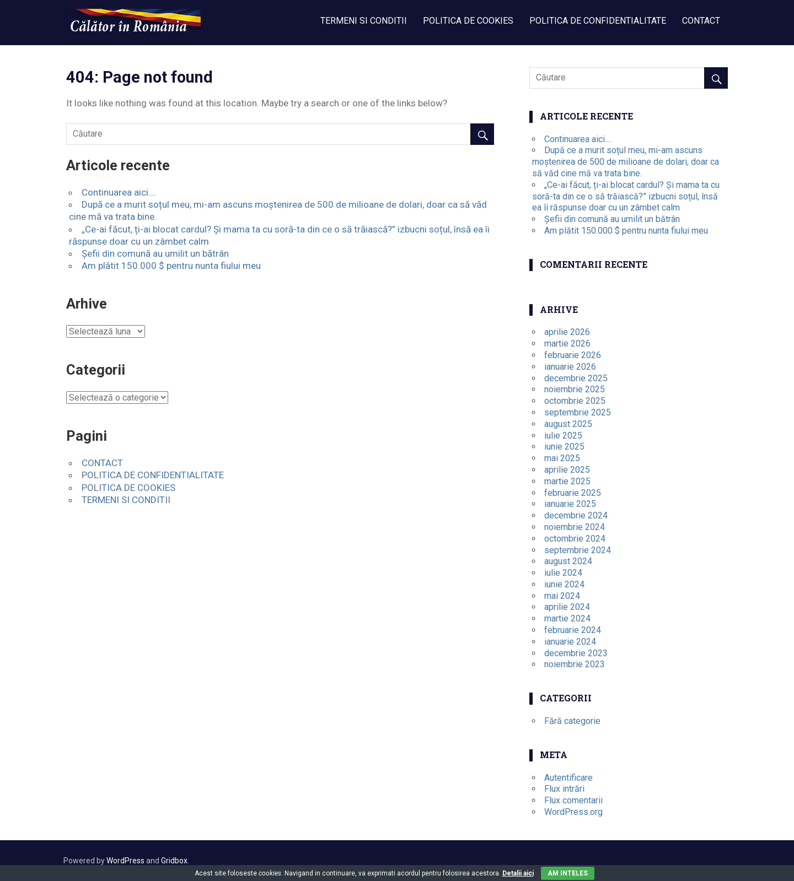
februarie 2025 (572, 493)
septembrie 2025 (577, 412)
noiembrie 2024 (574, 527)
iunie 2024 (564, 584)
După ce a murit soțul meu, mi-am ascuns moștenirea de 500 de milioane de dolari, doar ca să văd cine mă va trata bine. (625, 162)
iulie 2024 (563, 572)
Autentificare (568, 777)
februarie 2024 (572, 630)
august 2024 (568, 561)
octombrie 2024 (574, 538)
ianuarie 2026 (570, 366)
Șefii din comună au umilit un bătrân (155, 253)
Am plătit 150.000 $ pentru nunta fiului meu (171, 265)
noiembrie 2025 (574, 389)
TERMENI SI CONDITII (363, 20)
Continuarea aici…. (119, 192)
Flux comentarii (573, 800)
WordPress (125, 860)
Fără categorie (572, 721)
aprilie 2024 (567, 607)
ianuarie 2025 (570, 504)
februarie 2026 (572, 355)
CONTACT (701, 20)
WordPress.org (573, 812)
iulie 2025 (563, 435)
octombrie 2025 (574, 401)
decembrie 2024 (576, 515)
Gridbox (174, 860)
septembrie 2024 (577, 550)
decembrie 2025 (576, 378)
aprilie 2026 (567, 332)
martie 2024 (567, 618)
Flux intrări (564, 788)
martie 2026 (567, 343)
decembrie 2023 (576, 653)
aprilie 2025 (567, 469)
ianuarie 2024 (570, 641)
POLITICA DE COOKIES (468, 20)
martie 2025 (567, 481)
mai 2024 (562, 596)
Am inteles (568, 873)
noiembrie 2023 (574, 664)
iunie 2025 (564, 446)
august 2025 (568, 424)
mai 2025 (562, 458)
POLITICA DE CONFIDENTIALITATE (597, 20)
